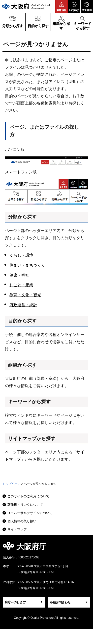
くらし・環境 (21, 255)
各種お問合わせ (60, 602)
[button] (61, 6)
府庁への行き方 (15, 602)
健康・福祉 (19, 275)
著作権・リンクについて (25, 505)
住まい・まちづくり (27, 265)
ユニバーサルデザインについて (30, 513)
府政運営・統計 (23, 305)
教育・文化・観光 (25, 295)
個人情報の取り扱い (21, 521)
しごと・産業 (21, 285)
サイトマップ (17, 529)
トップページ (11, 484)
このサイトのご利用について (28, 496)
